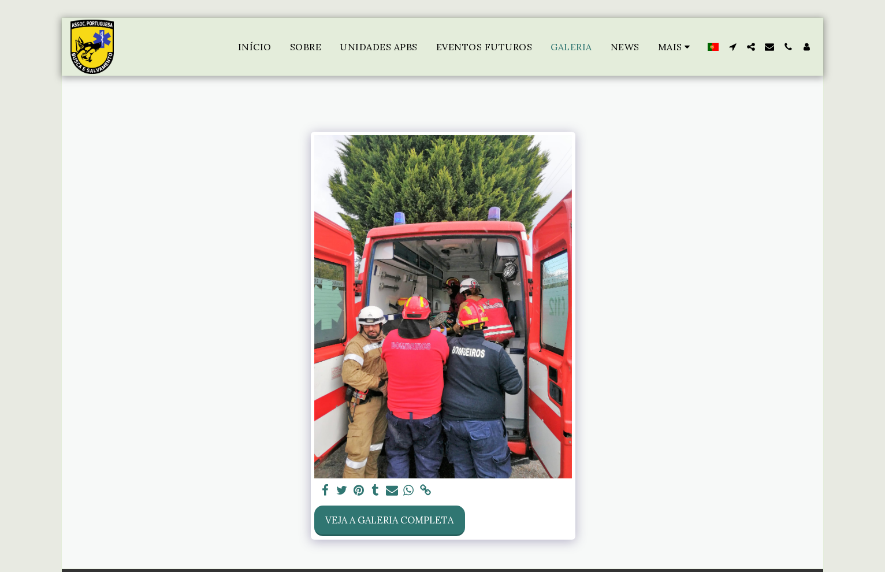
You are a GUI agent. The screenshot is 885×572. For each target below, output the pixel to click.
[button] (732, 46)
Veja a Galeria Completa (389, 520)
